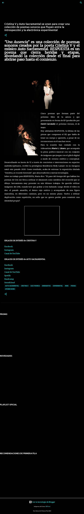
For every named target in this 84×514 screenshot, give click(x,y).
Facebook (8, 246)
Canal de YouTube (12, 253)
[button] (5, 35)
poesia (73, 286)
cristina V (24, 286)
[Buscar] (9, 2)
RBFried (48, 506)
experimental (58, 286)
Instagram (9, 250)
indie (66, 286)
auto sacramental (12, 286)
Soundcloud (9, 282)
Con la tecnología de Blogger (42, 502)
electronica (35, 286)
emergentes (46, 286)
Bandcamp (9, 279)
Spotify (7, 275)
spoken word (10, 289)
